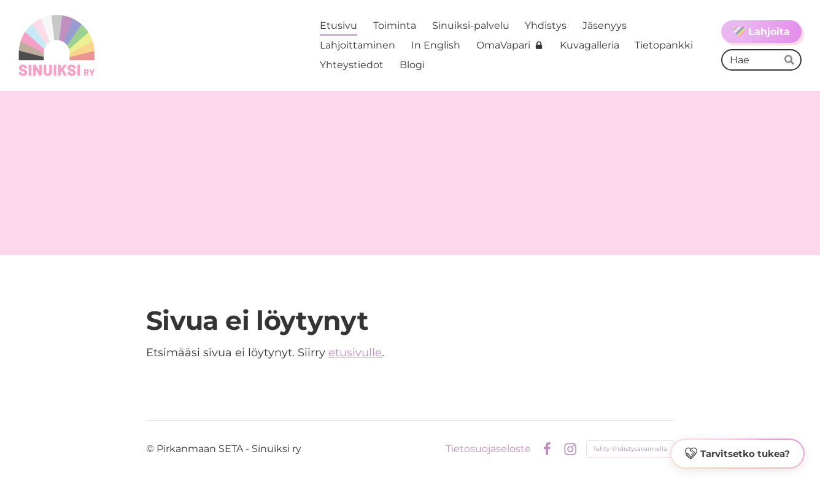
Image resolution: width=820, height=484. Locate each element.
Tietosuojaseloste (488, 449)
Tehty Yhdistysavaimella (630, 449)
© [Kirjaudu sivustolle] (151, 449)
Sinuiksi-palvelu (470, 25)
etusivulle (355, 352)
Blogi (412, 65)
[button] (737, 454)
